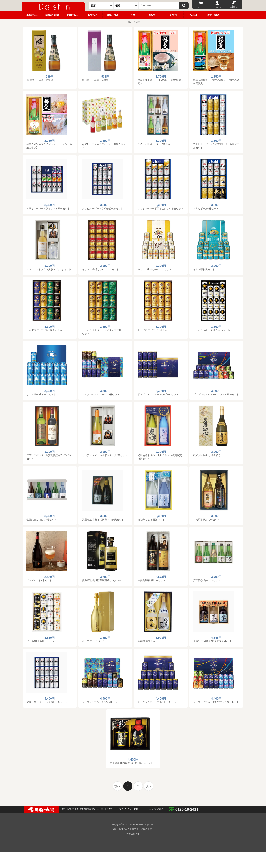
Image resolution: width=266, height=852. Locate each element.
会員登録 (234, 7)
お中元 (173, 15)
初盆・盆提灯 (213, 15)
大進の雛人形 (133, 834)
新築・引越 (112, 15)
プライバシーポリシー (131, 809)
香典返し (153, 15)
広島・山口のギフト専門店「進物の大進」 (133, 829)
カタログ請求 (156, 809)
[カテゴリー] (101, 5)
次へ (149, 786)
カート (200, 7)
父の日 (193, 15)
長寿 (133, 15)
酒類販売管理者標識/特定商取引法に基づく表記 (87, 809)
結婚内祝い (72, 15)
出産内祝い (32, 15)
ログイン (217, 7)
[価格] (126, 5)
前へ (117, 786)
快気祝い (92, 15)
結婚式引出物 (52, 15)
